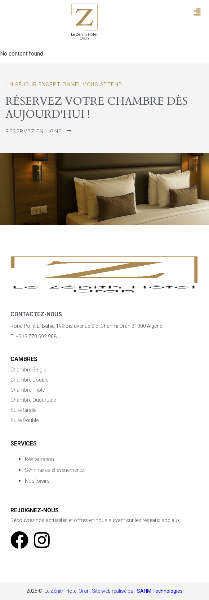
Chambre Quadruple (33, 400)
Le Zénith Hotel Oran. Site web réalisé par (89, 591)
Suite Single (23, 410)
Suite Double (24, 420)
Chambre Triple (27, 390)
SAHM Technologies (160, 591)
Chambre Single (28, 370)
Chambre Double (29, 380)
